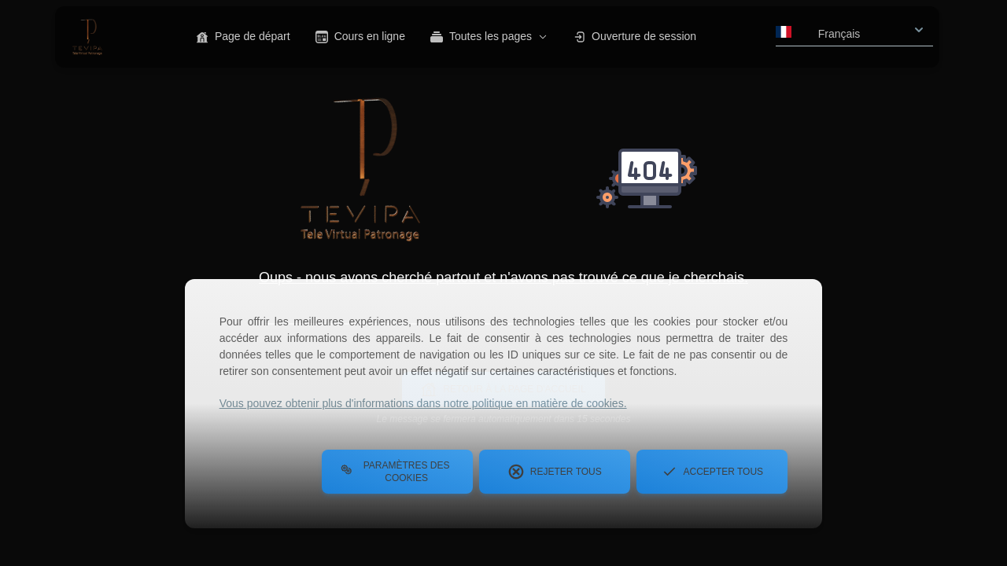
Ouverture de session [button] (634, 36)
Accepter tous (713, 472)
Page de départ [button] (243, 36)
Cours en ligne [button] (360, 36)
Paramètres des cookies (395, 471)
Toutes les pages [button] (489, 36)
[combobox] (854, 29)
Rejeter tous (555, 472)
